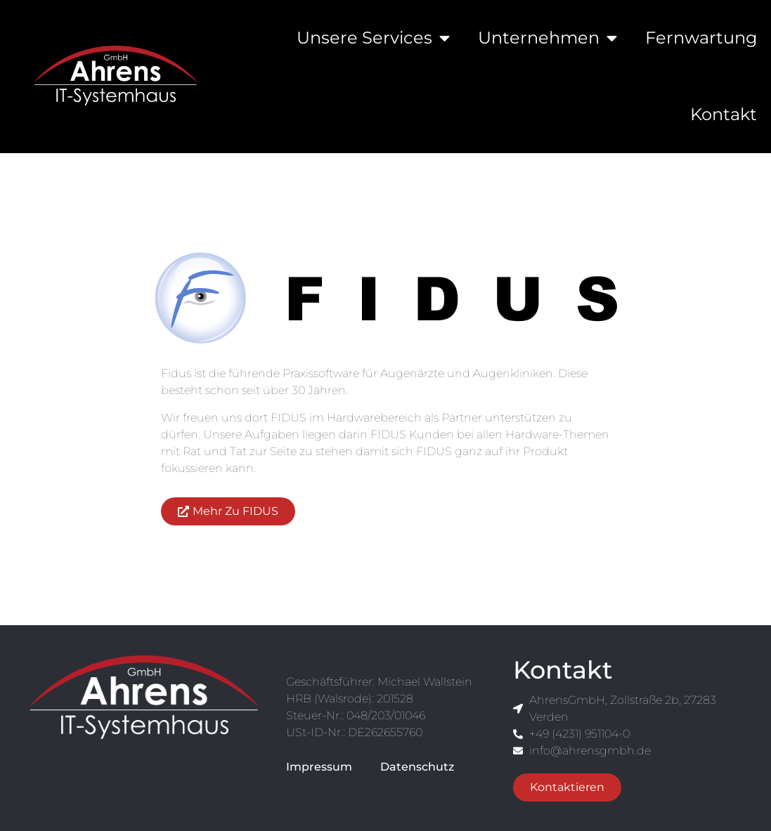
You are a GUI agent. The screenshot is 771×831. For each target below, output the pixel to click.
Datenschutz (417, 766)
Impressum (319, 766)
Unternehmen (547, 37)
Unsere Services (373, 37)
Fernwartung (701, 37)
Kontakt (723, 114)
